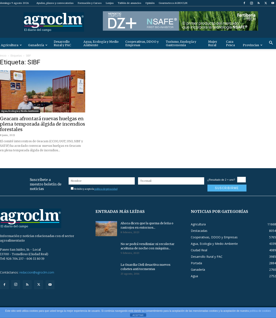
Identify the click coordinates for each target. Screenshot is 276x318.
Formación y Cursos (90, 3)
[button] (271, 43)
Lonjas (110, 3)
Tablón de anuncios (129, 3)
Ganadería (37, 45)
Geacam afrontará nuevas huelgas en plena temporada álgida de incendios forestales (42, 124)
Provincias (252, 45)
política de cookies (260, 310)
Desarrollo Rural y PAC (62, 43)
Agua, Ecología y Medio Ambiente (101, 43)
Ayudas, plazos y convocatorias (55, 3)
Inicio (3, 55)
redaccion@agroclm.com (36, 272)
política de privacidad (106, 189)
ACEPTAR (137, 315)
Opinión (150, 3)
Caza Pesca (230, 43)
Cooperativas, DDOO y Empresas (142, 43)
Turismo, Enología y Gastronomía (181, 43)
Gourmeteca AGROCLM (173, 3)
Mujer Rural (212, 43)
